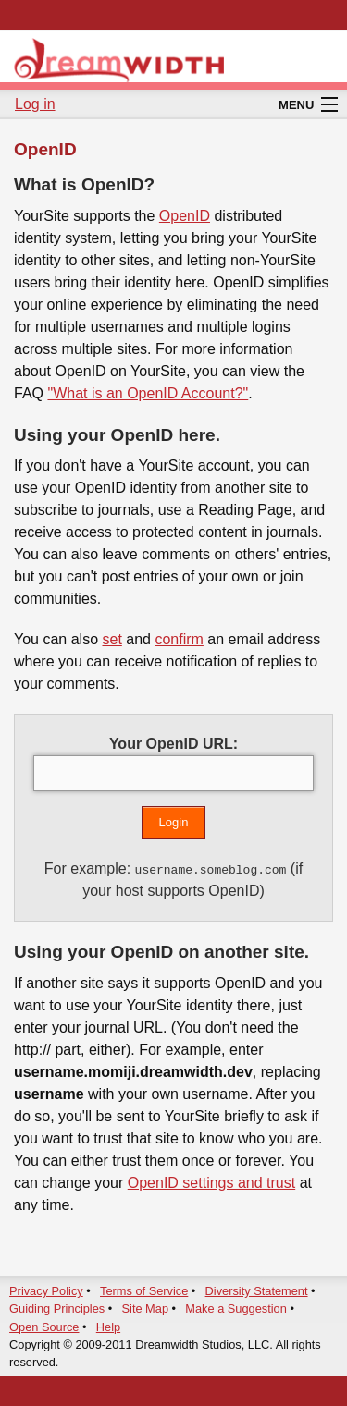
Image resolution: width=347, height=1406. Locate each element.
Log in (35, 104)
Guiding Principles (57, 1308)
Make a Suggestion (236, 1308)
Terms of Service (144, 1291)
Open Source (44, 1327)
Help (108, 1327)
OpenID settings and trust (211, 1183)
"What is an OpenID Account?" (147, 393)
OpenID (184, 216)
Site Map (145, 1308)
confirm (179, 639)
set (111, 639)
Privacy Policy (46, 1291)
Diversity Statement (256, 1291)
